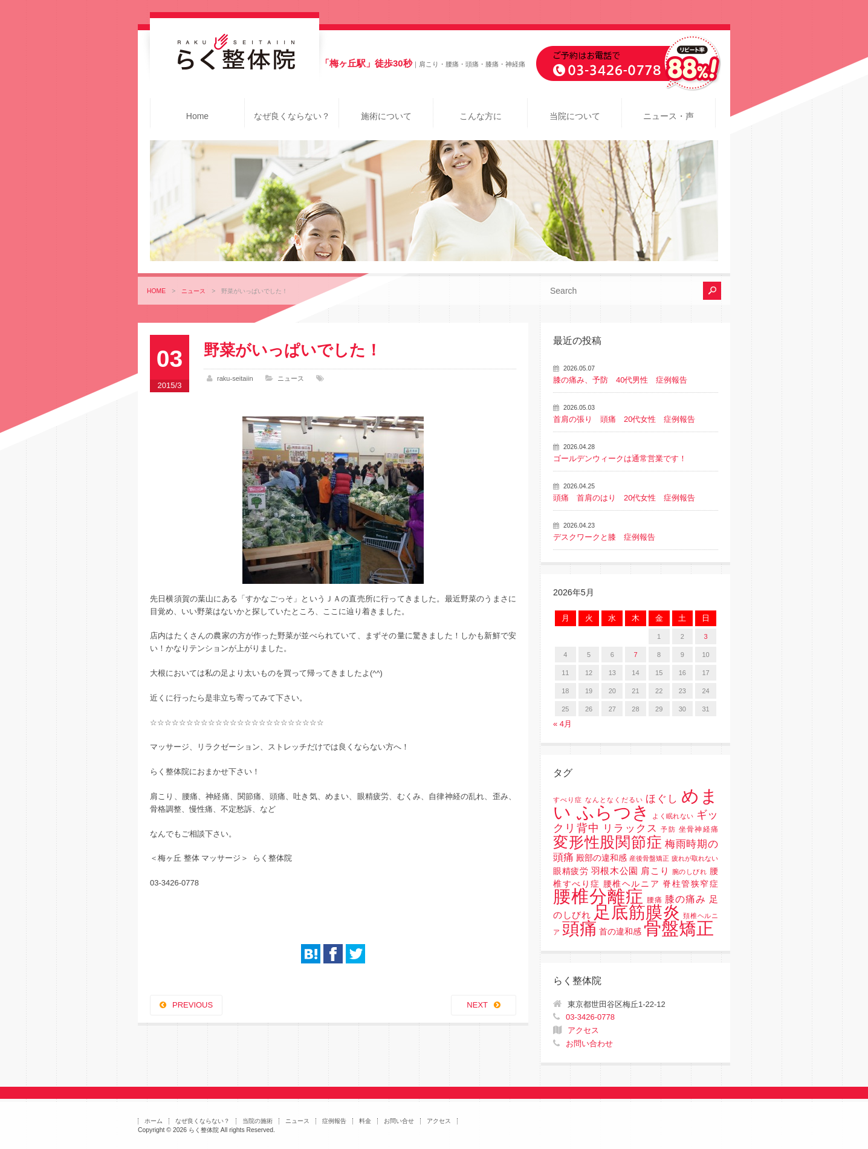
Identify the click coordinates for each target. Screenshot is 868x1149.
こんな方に (480, 116)
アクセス (583, 1030)
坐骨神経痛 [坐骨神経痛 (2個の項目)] (698, 829)
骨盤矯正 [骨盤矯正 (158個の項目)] (679, 928)
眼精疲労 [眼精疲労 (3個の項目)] (571, 871)
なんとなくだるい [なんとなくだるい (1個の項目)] (614, 799)
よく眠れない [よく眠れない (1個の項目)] (672, 816)
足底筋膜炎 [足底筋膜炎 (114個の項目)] (637, 912)
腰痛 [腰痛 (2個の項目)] (654, 900)
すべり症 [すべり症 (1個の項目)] (567, 799)
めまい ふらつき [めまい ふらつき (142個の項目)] (635, 804)
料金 (365, 1121)
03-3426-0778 (590, 1016)
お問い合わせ (589, 1043)
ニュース (193, 291)
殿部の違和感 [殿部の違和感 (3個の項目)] (601, 858)
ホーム (153, 1121)
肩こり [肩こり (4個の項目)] (655, 871)
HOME (156, 291)
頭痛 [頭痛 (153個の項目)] (579, 928)
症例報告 (334, 1121)
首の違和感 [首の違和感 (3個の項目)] (620, 931)
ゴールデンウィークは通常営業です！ (620, 458)
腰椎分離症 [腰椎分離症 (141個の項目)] (598, 896)
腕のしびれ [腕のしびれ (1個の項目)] (689, 871)
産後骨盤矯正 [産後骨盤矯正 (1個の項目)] (649, 858)
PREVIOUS (192, 1004)
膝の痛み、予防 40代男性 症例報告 (620, 379)
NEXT (477, 1004)
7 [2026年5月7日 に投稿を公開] (635, 654)
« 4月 (562, 723)
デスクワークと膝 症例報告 (604, 537)
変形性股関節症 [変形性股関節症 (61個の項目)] (607, 841)
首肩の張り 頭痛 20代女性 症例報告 (624, 419)
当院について (574, 116)
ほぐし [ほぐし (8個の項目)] (662, 798)
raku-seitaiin (235, 378)
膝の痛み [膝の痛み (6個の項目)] (685, 898)
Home (197, 116)
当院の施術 (257, 1121)
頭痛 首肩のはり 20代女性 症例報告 (624, 497)
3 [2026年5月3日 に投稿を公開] (706, 636)
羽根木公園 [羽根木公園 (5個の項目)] (614, 871)
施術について (386, 116)
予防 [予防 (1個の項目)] (668, 829)
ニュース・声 (668, 116)
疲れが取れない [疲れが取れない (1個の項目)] (695, 858)
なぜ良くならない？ (292, 116)
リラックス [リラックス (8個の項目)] (630, 828)
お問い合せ (399, 1121)
